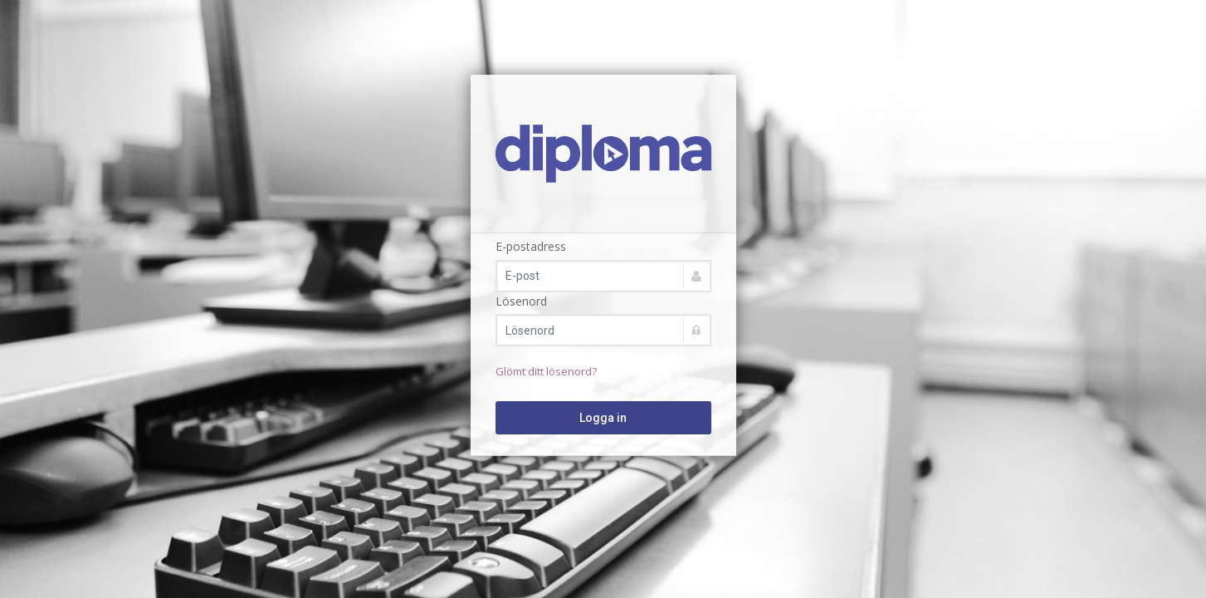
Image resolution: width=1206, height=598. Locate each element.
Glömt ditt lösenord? (546, 371)
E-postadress (531, 246)
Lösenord (521, 301)
